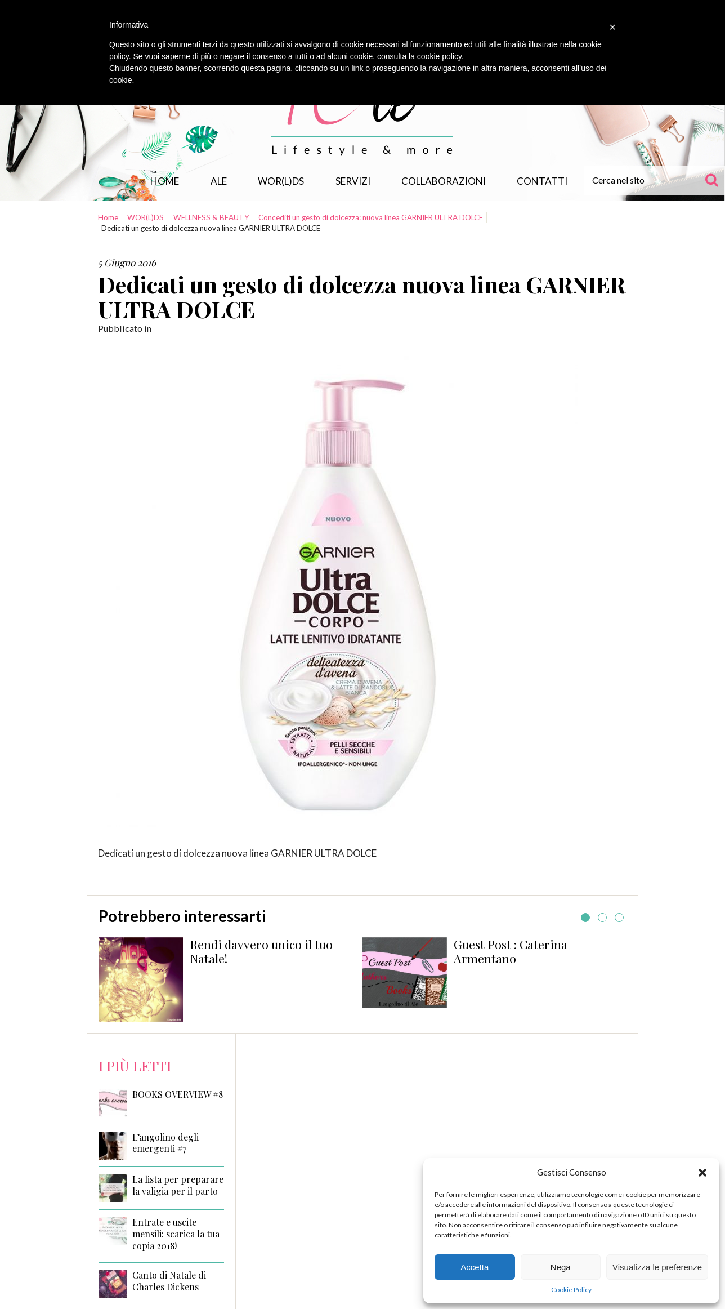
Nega (561, 1267)
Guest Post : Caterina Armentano (510, 951)
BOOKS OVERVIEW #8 (177, 1094)
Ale (219, 181)
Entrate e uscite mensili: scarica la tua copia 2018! (176, 1234)
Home (164, 181)
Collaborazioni (443, 181)
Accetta (474, 1267)
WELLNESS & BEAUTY (211, 217)
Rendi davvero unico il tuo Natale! (261, 951)
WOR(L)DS (281, 181)
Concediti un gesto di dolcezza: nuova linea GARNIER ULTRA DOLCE (370, 217)
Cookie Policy (571, 1289)
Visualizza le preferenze (657, 1267)
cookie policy (439, 56)
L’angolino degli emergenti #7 (165, 1143)
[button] (702, 1172)
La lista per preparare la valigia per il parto (177, 1185)
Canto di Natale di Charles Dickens (169, 1281)
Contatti (542, 181)
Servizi (352, 181)
